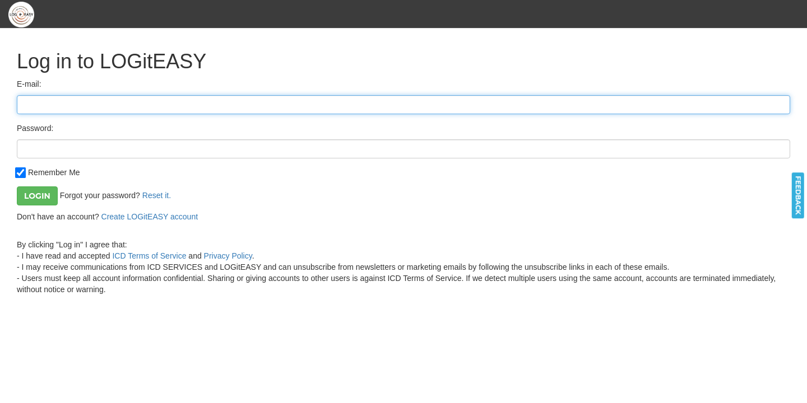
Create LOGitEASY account (149, 216)
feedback (798, 195)
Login (37, 196)
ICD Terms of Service (149, 255)
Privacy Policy (228, 255)
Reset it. (156, 194)
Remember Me (48, 172)
